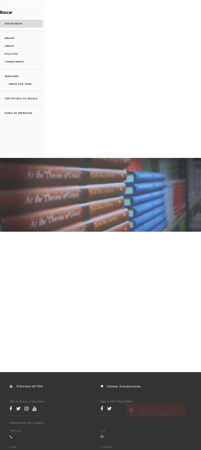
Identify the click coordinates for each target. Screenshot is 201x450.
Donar (165, 14)
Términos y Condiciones (26, 375)
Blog (105, 14)
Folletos (171, 127)
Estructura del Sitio (26, 255)
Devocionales (123, 14)
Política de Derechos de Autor (117, 375)
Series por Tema (176, 159)
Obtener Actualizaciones (120, 255)
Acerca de (19, 14)
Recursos (65, 14)
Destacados (174, 97)
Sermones (144, 14)
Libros (169, 119)
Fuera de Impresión (172, 194)
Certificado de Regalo (173, 177)
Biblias (170, 112)
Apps (95, 14)
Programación (43, 14)
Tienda (80, 14)
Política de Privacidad (69, 375)
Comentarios (174, 135)
